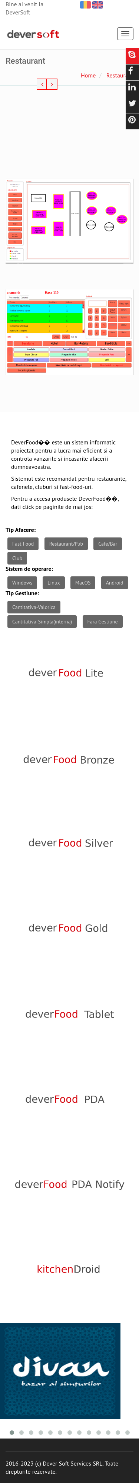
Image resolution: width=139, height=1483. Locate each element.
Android (114, 582)
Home (88, 75)
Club (17, 558)
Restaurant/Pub (66, 543)
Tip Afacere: (21, 529)
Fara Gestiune (102, 621)
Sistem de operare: (29, 568)
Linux (53, 582)
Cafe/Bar (107, 543)
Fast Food (23, 543)
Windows (22, 582)
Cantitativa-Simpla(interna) (42, 621)
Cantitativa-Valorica (34, 607)
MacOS (82, 582)
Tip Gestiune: (22, 593)
